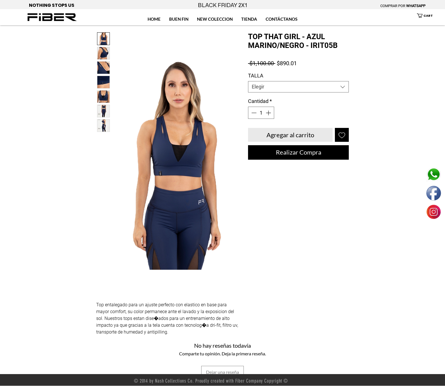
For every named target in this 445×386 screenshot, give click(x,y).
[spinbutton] (261, 113)
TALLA (255, 76)
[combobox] (298, 86)
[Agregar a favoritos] (342, 135)
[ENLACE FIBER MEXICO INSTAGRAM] (433, 212)
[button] (428, 15)
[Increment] (269, 113)
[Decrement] (253, 113)
